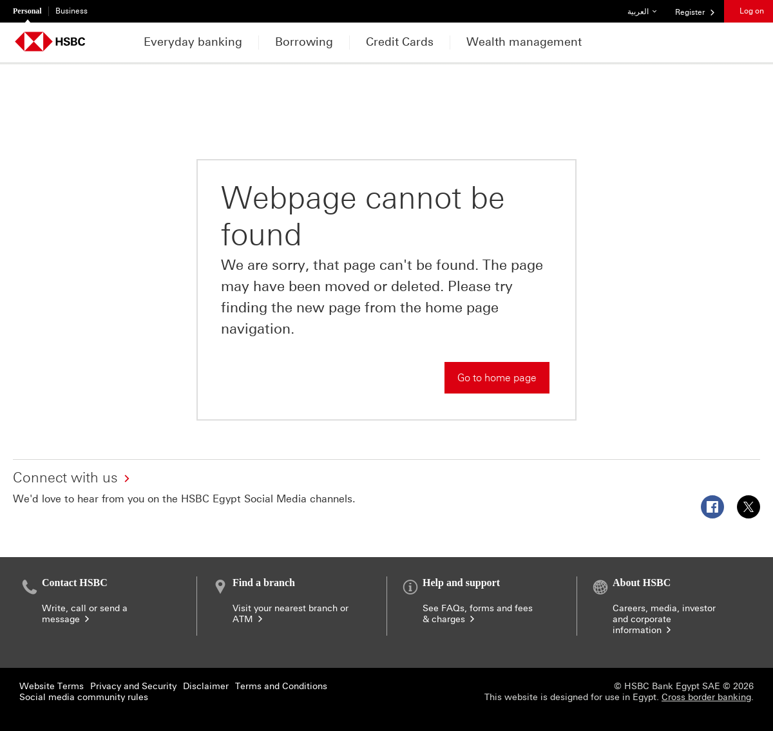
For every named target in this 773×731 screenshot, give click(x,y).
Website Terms (51, 686)
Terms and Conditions (281, 686)
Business (71, 10)
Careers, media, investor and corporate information (664, 619)
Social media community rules (83, 697)
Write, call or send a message (85, 614)
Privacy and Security (133, 686)
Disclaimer (206, 686)
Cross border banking (706, 697)
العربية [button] (647, 8)
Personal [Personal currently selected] (27, 10)
